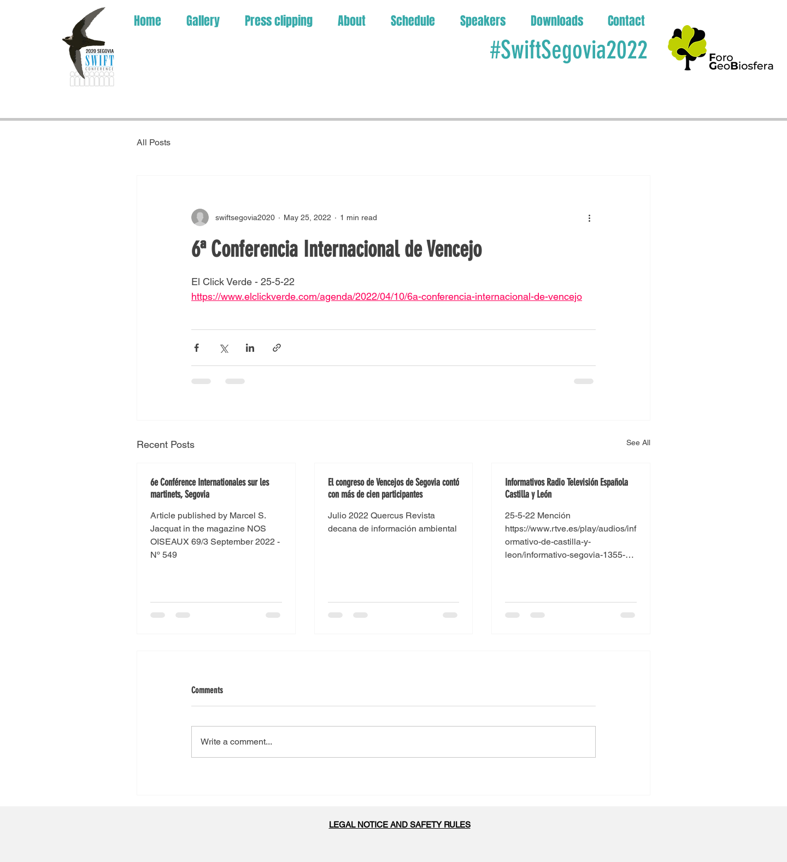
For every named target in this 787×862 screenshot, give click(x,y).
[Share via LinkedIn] (250, 348)
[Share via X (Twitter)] (223, 348)
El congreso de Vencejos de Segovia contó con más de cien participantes (393, 488)
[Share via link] (277, 348)
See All (638, 442)
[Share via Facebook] (196, 348)
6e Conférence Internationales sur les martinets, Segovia (209, 488)
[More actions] (589, 217)
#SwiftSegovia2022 (569, 50)
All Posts (154, 142)
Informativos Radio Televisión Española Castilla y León (566, 488)
